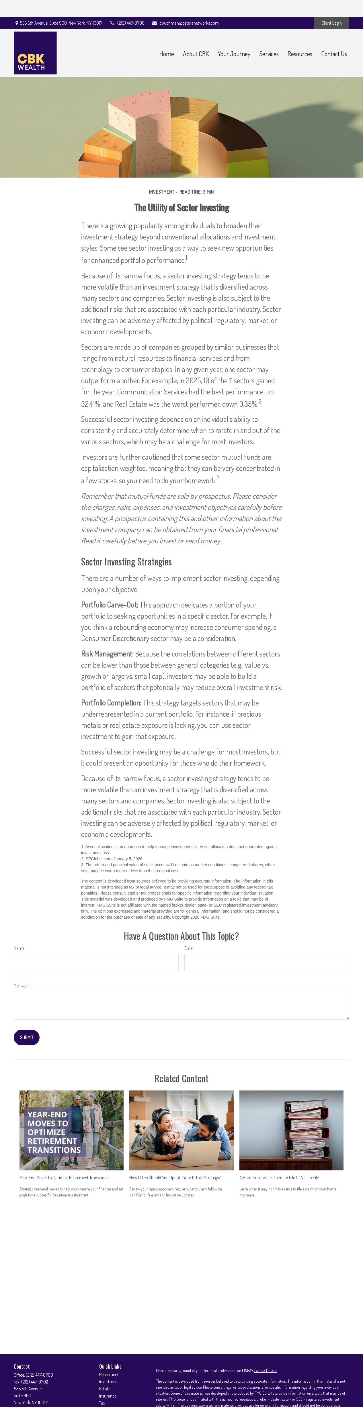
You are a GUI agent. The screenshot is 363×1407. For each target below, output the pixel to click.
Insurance (107, 1379)
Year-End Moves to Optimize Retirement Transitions (63, 1160)
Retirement (109, 1357)
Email (189, 931)
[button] (166, 36)
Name (19, 931)
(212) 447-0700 (127, 6)
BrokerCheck (265, 1353)
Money (105, 1393)
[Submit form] (27, 1020)
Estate (104, 1371)
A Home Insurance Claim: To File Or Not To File (279, 1160)
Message (21, 968)
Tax (102, 1386)
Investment (109, 1364)
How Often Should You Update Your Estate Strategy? (174, 1160)
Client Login (332, 6)
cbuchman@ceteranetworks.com (185, 6)
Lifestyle (106, 1400)
